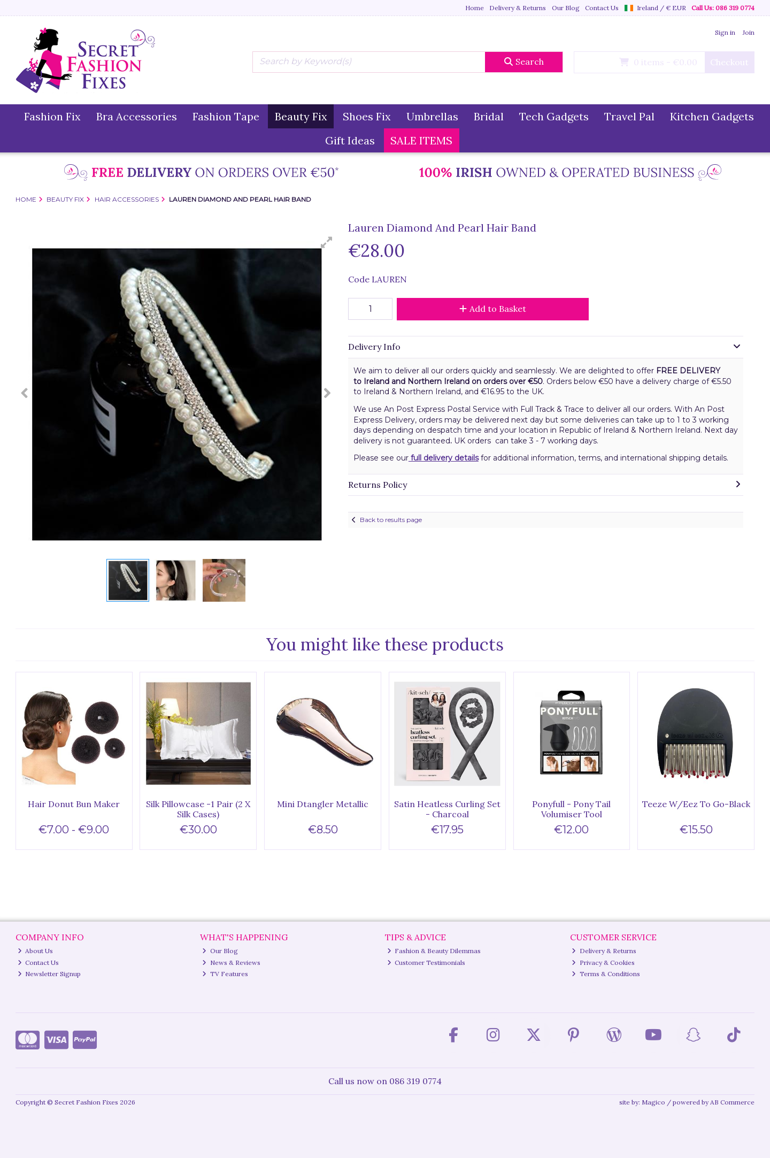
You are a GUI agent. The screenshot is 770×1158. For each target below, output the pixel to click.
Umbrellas (432, 116)
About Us (35, 951)
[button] (326, 242)
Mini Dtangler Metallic (322, 804)
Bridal (489, 116)
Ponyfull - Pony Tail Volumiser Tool (571, 809)
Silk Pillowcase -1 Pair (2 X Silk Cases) (198, 809)
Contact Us (602, 8)
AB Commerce (732, 1102)
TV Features (225, 974)
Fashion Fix (52, 116)
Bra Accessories (136, 116)
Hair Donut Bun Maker (74, 804)
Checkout (729, 62)
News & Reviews (231, 962)
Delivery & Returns (517, 8)
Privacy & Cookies (603, 962)
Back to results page (391, 520)
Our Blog (566, 8)
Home (474, 8)
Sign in (725, 32)
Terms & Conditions (606, 974)
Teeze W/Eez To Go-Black (696, 804)
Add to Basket (492, 308)
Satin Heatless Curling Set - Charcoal (447, 809)
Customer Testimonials (426, 962)
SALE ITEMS (421, 140)
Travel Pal (629, 116)
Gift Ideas (350, 140)
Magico (653, 1102)
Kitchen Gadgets (712, 116)
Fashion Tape (225, 116)
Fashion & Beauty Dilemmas (434, 951)
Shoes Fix (367, 116)
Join (748, 32)
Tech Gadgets (554, 116)
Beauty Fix (301, 116)
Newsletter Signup (49, 974)
